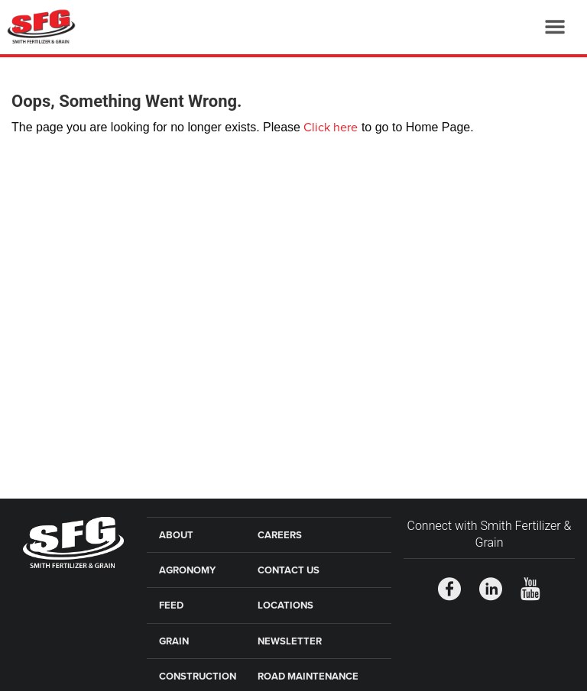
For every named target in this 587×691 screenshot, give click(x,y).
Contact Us (288, 570)
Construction (197, 676)
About (176, 535)
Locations (285, 605)
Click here (330, 127)
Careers (280, 535)
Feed (171, 605)
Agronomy (187, 570)
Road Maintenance (308, 676)
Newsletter (290, 641)
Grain (174, 641)
